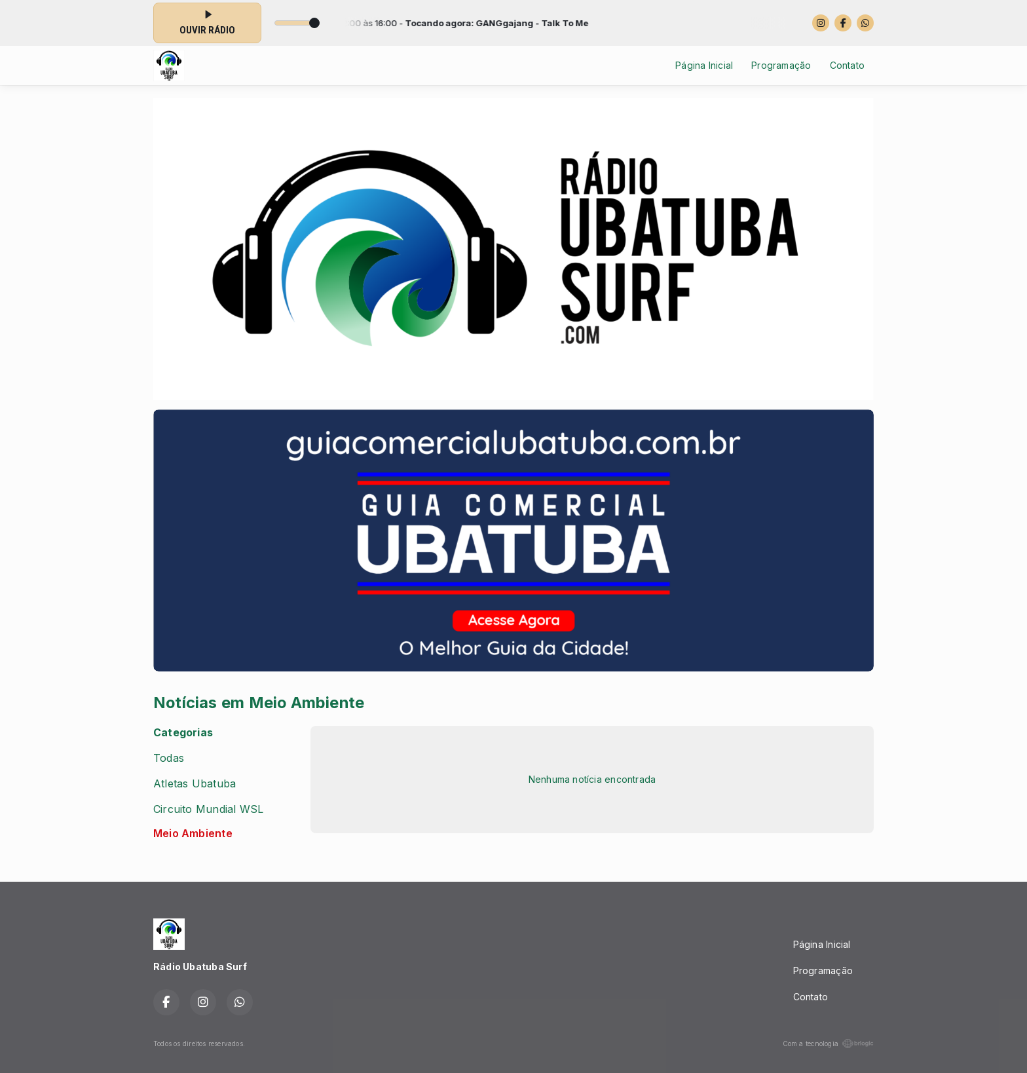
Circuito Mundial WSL (208, 809)
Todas (168, 758)
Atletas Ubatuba (194, 784)
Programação (781, 65)
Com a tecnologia (828, 1043)
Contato (847, 65)
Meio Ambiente (193, 833)
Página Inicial (704, 65)
